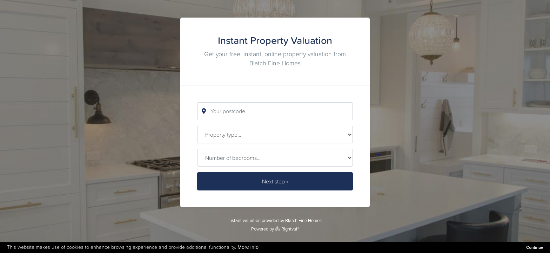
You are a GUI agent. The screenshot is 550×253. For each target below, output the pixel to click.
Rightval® (287, 229)
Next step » (275, 181)
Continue (534, 247)
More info (248, 247)
